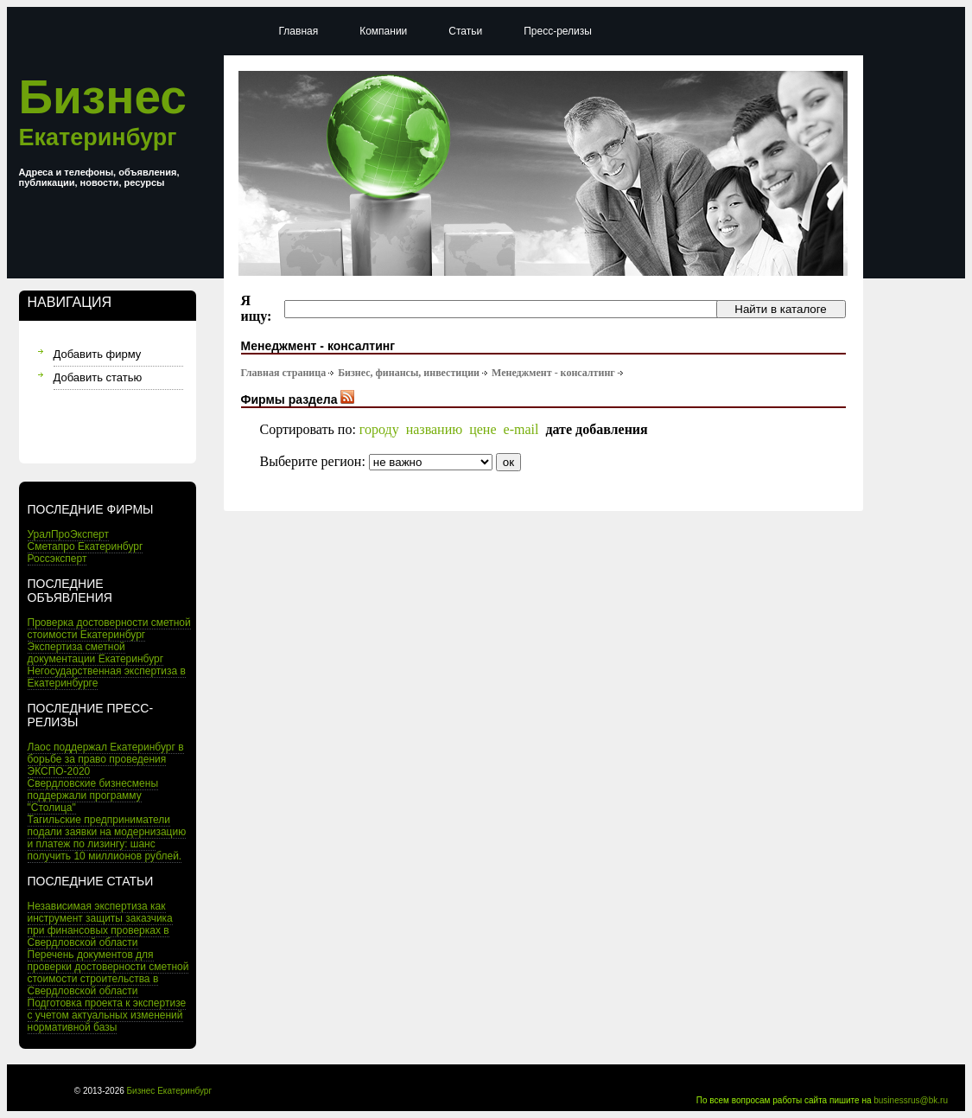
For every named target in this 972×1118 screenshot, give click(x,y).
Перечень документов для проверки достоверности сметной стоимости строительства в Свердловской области (108, 973)
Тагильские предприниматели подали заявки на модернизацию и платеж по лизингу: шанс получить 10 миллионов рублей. (107, 838)
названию (434, 429)
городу (379, 429)
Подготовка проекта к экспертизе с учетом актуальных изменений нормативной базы (107, 1015)
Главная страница (284, 373)
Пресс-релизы (558, 31)
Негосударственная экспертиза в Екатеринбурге (107, 677)
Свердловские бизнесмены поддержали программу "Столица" (93, 795)
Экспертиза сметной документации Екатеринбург (96, 653)
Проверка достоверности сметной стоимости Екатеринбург (109, 628)
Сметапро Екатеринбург (85, 546)
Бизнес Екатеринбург (170, 1091)
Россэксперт (57, 559)
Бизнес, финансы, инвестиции (409, 373)
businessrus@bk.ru (911, 1100)
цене (482, 429)
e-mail (521, 429)
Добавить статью (98, 377)
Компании (383, 31)
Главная (299, 31)
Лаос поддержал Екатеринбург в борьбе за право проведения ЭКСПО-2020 (106, 759)
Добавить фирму (98, 354)
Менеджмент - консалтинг (553, 373)
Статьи (465, 31)
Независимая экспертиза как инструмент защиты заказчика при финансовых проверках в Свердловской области (100, 924)
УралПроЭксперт (69, 534)
